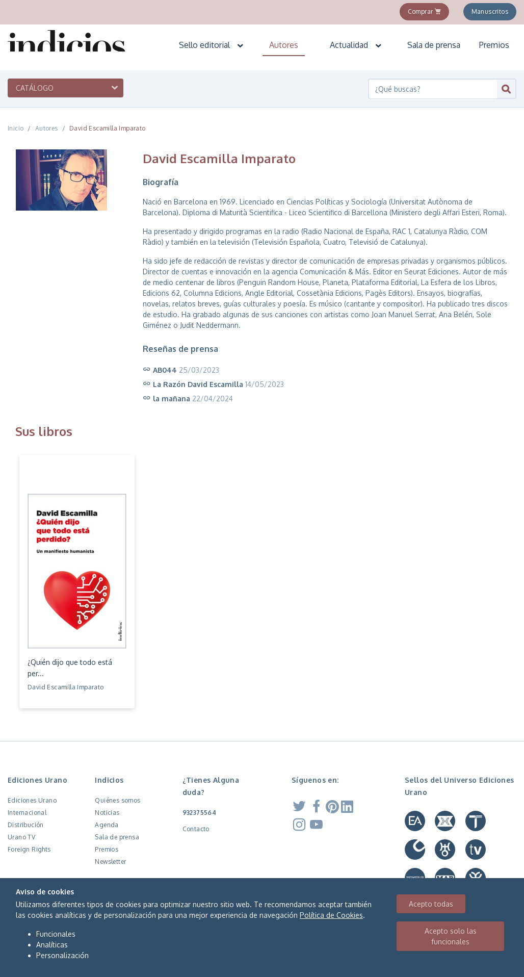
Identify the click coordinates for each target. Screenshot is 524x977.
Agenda (106, 825)
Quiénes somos (117, 800)
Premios (494, 45)
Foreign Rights (29, 849)
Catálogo (35, 88)
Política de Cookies (331, 915)
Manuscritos (489, 11)
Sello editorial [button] (211, 45)
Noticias (107, 812)
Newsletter (110, 861)
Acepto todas (431, 903)
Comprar (424, 11)
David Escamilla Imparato (107, 128)
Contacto (195, 829)
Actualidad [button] (356, 45)
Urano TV (21, 837)
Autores (283, 45)
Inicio (15, 128)
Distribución (26, 825)
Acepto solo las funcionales (451, 936)
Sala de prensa (433, 45)
